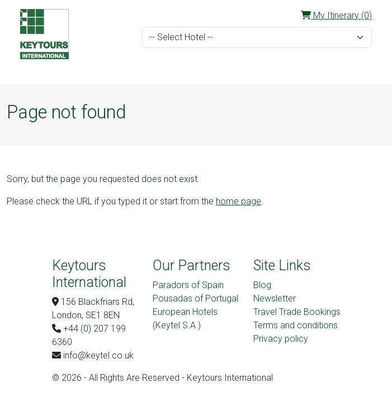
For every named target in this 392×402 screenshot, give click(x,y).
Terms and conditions (295, 325)
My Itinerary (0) (336, 15)
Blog (262, 285)
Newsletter (274, 298)
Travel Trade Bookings (297, 312)
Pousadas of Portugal (195, 298)
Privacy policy (280, 338)
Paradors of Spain (188, 285)
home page (238, 201)
